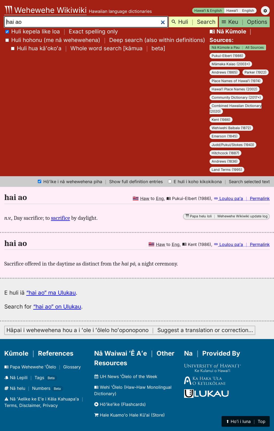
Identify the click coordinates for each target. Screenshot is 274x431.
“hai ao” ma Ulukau (51, 292)
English (248, 11)
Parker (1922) (255, 72)
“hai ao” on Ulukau (57, 306)
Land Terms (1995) (227, 169)
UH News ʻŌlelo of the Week (125, 376)
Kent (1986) (221, 119)
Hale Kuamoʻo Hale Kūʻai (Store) (129, 415)
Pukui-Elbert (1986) (227, 55)
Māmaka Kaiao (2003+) (231, 64)
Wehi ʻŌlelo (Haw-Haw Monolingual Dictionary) (133, 390)
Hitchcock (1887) (225, 153)
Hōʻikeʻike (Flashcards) (120, 404)
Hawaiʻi (232, 11)
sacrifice (60, 218)
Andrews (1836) (224, 161)
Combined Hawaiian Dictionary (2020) (235, 108)
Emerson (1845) (224, 136)
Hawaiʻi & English (208, 11)
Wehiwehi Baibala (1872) (231, 128)
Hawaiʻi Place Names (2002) (234, 89)
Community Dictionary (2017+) (236, 97)
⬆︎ (245, 421)
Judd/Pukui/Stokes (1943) (233, 145)
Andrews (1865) (224, 72)
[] (88, 48)
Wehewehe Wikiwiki (45, 10)
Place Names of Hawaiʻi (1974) (236, 81)
